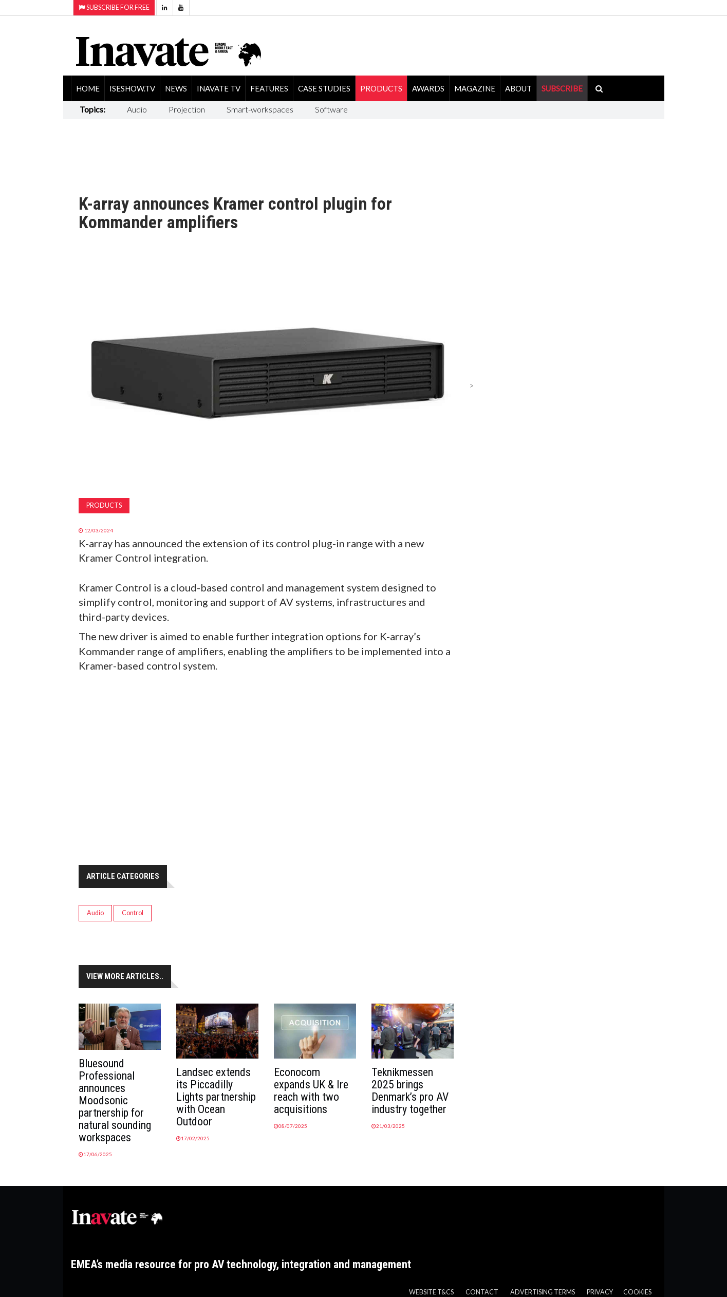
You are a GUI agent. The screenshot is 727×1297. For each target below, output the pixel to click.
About (518, 88)
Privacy (600, 1292)
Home (88, 88)
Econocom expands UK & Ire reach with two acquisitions (311, 1091)
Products (381, 88)
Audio (137, 109)
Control (132, 913)
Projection (187, 109)
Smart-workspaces (260, 109)
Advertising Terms (542, 1292)
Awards (428, 88)
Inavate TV (218, 88)
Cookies (637, 1292)
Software (331, 109)
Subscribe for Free (114, 7)
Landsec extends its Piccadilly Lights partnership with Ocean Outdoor (216, 1097)
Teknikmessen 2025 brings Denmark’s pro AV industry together (410, 1091)
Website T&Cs (431, 1292)
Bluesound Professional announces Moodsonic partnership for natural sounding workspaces (115, 1100)
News (176, 88)
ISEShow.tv (132, 88)
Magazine (474, 88)
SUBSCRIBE (562, 88)
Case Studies (324, 88)
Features (269, 88)
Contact (481, 1292)
